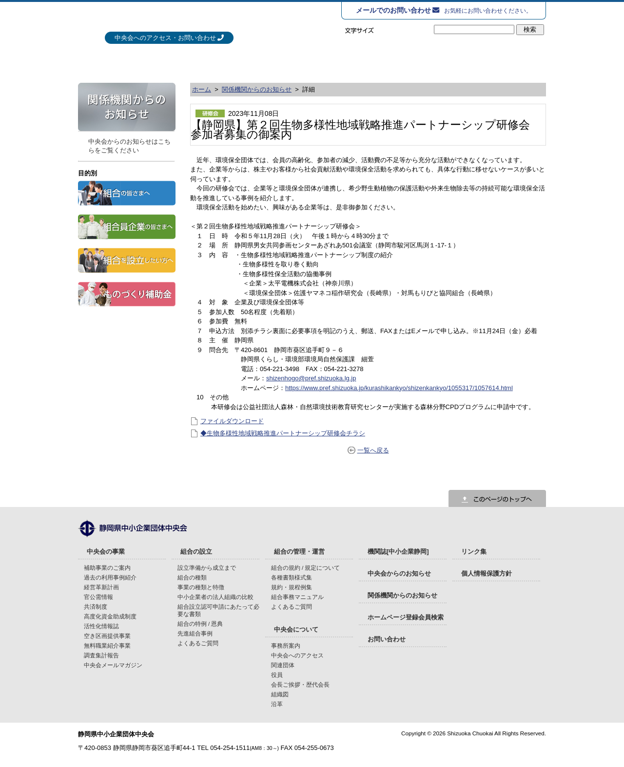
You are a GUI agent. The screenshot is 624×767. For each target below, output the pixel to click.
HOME (90, 61)
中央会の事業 (158, 61)
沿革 (277, 704)
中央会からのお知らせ (399, 573)
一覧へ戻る (373, 450)
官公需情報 (98, 597)
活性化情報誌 (101, 626)
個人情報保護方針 (486, 573)
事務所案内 (285, 645)
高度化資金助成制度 (110, 616)
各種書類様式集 (291, 577)
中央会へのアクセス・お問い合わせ (165, 37)
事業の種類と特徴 (200, 587)
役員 (277, 675)
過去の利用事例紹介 (110, 577)
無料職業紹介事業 (107, 645)
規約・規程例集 (291, 587)
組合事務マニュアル (297, 597)
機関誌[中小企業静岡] (398, 551)
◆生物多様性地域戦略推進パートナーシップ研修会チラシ (282, 433)
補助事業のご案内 (107, 567)
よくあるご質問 (197, 643)
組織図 (280, 694)
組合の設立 (269, 61)
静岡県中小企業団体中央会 (184, 19)
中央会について (491, 61)
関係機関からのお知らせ (257, 89)
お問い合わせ (387, 639)
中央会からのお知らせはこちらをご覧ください (129, 146)
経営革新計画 (101, 587)
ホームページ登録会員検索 (406, 617)
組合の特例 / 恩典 (200, 623)
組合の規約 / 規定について (305, 567)
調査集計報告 (101, 655)
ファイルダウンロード (232, 421)
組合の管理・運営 (380, 61)
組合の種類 (192, 577)
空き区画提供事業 (107, 636)
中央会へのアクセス (297, 655)
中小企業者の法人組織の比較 (215, 597)
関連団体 (282, 665)
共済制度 (95, 606)
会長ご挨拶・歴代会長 (300, 684)
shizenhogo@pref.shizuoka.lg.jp (311, 378)
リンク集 (474, 551)
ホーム (201, 89)
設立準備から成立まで (206, 567)
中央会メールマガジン (113, 665)
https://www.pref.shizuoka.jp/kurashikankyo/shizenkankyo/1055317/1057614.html (399, 388)
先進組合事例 (195, 633)
